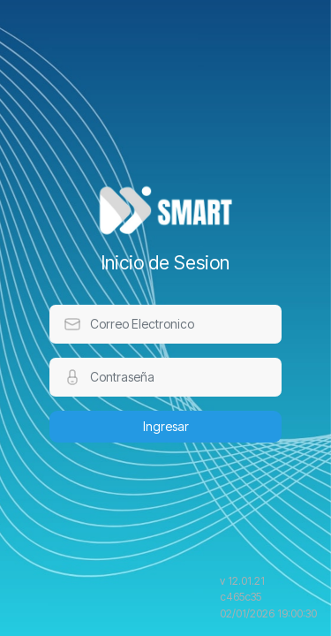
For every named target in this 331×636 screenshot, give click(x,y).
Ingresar (166, 426)
